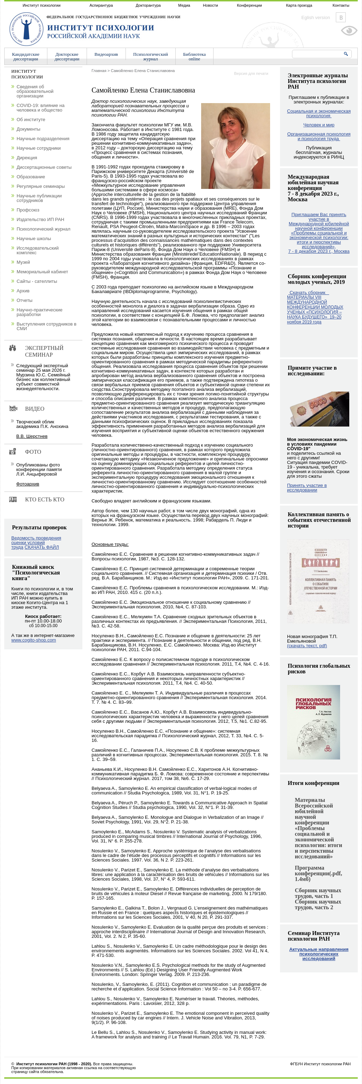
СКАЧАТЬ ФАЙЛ (42, 547)
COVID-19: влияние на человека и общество (40, 108)
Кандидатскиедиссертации (26, 56)
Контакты (341, 5)
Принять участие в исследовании (307, 488)
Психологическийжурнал (150, 56)
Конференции (249, 5)
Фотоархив (27, 484)
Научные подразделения (43, 138)
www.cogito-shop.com (33, 640)
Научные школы (34, 238)
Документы (28, 129)
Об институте (31, 119)
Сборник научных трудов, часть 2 (318, 904)
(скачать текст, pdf (307, 645)
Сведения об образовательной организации (35, 91)
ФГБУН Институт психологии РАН (320, 1064)
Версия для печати (251, 73)
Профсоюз (28, 210)
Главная (99, 71)
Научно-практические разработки (40, 312)
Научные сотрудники (39, 148)
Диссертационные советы (44, 167)
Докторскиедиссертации (67, 56)
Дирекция (27, 157)
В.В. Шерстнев (31, 436)
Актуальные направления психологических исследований (319, 954)
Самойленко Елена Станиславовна (143, 71)
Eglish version (316, 17)
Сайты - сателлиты (37, 281)
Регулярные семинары (41, 186)
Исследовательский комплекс (38, 250)
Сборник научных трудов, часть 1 (318, 893)
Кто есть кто (44, 499)
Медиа (184, 5)
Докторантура (148, 5)
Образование (31, 176)
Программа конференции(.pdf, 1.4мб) (318, 873)
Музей (23, 262)
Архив (23, 290)
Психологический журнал (43, 229)
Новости (210, 5)
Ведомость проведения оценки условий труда (36, 542)
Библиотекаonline (194, 56)
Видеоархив (106, 54)
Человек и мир (318, 124)
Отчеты (25, 300)
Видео (34, 409)
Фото (33, 452)
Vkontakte (341, 17)
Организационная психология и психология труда (319, 136)
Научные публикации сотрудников (39, 198)
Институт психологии (41, 5)
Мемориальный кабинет (42, 271)
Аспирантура (101, 5)
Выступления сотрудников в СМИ (46, 326)
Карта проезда (299, 5)
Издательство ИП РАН (40, 219)
